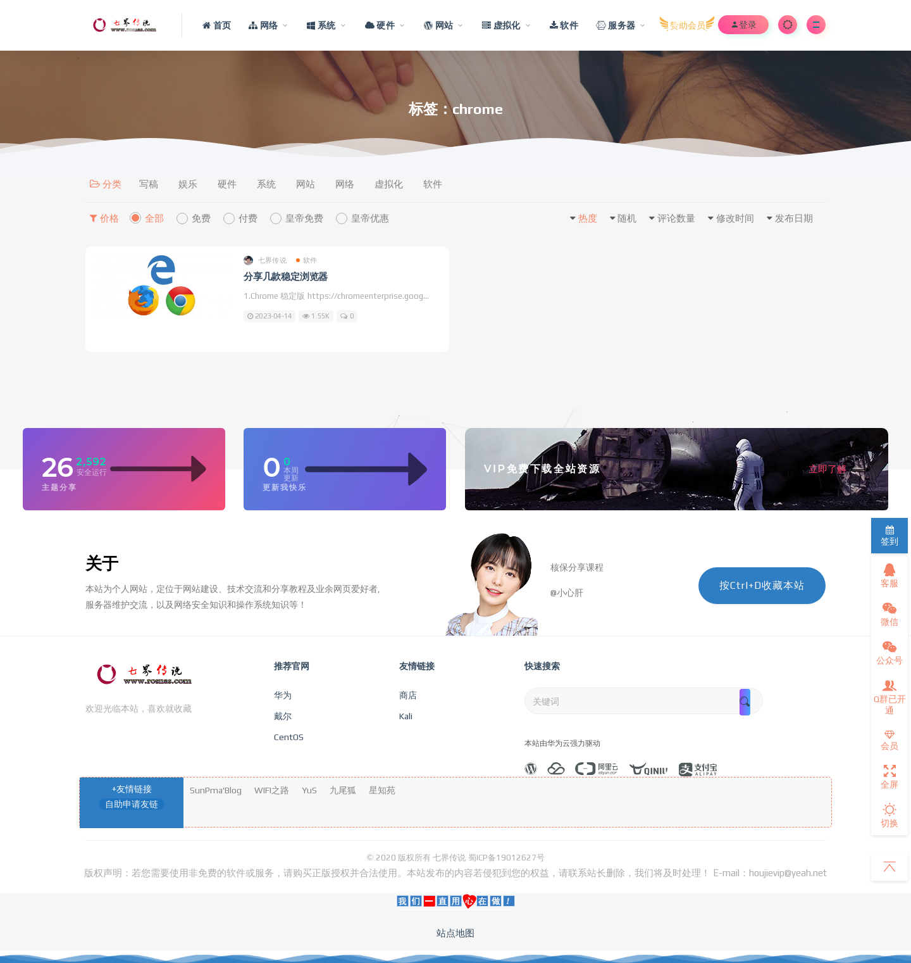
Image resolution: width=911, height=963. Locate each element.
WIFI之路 (271, 790)
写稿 (148, 184)
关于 (101, 563)
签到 (889, 536)
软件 (432, 184)
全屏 (889, 777)
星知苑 (382, 790)
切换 (889, 815)
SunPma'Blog (216, 790)
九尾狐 (343, 790)
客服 (889, 575)
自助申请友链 (131, 804)
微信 (889, 614)
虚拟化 (389, 184)
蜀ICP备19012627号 (506, 857)
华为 (283, 695)
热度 (587, 218)
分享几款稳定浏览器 (286, 276)
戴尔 (283, 716)
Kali (405, 716)
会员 (889, 740)
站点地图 (455, 933)
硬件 (227, 184)
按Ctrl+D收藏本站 (762, 585)
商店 (408, 695)
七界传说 (265, 260)
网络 (344, 184)
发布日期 (794, 218)
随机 (626, 218)
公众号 (889, 652)
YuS (309, 790)
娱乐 (187, 184)
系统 (266, 184)
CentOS (289, 737)
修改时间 (735, 218)
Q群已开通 (890, 697)
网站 (305, 184)
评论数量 (676, 218)
